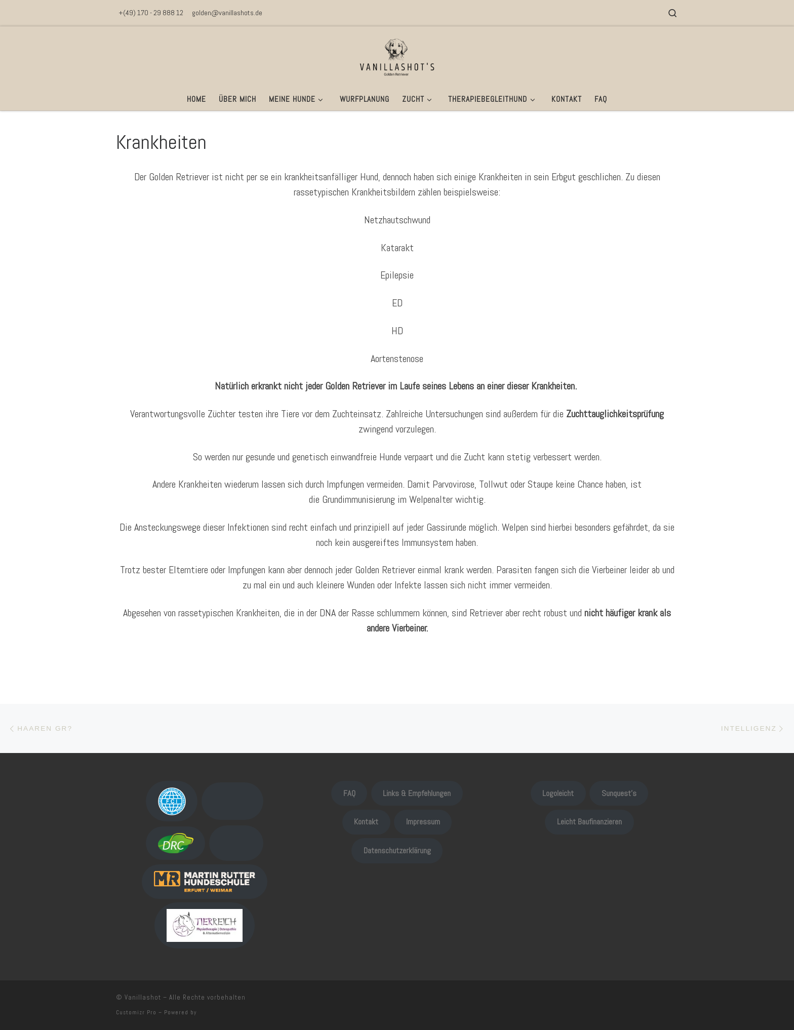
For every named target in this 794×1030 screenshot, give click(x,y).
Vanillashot (143, 997)
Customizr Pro (136, 1012)
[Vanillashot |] (397, 55)
